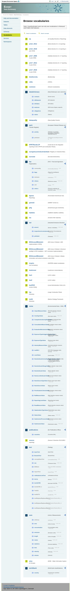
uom (30, 515)
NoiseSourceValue (39, 385)
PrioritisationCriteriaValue (41, 390)
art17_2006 (33, 56)
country (36, 572)
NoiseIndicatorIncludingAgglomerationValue (41, 359)
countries (37, 434)
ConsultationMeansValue (41, 324)
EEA (11, 1)
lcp (30, 292)
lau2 (30, 280)
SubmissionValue (39, 424)
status (36, 114)
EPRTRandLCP (34, 145)
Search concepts (45, 33)
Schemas (6, 31)
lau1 (30, 275)
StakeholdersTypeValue (41, 410)
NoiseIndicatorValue (40, 371)
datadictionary (34, 92)
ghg (30, 208)
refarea (36, 181)
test (30, 447)
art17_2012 (33, 63)
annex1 (36, 227)
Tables (5, 25)
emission (36, 532)
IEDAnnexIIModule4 (36, 256)
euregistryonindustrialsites (38, 152)
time (35, 547)
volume (36, 555)
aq (30, 39)
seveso (31, 440)
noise (31, 306)
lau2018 (32, 285)
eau (35, 463)
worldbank (33, 568)
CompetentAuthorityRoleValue (41, 319)
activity (36, 132)
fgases (31, 195)
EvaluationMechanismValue (41, 329)
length (36, 536)
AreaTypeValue (38, 316)
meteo (36, 540)
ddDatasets (37, 100)
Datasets (6, 21)
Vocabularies (8, 35)
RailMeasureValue (39, 395)
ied (30, 222)
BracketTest (37, 455)
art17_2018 (33, 70)
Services (6, 38)
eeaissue (36, 107)
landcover (32, 270)
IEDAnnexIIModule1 (36, 242)
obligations (37, 111)
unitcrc (36, 188)
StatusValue (37, 415)
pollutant (36, 236)
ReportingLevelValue (40, 400)
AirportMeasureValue (40, 311)
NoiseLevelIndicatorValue (41, 376)
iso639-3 (36, 350)
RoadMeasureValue (39, 405)
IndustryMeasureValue (40, 345)
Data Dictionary (17, 14)
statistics (36, 544)
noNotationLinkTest (40, 475)
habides (32, 213)
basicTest (37, 452)
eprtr (30, 125)
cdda (31, 82)
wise (30, 561)
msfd (31, 299)
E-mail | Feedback (9, 585)
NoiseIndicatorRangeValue (41, 366)
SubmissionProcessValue (41, 419)
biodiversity (33, 77)
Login (52, 1)
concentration (38, 527)
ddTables (36, 103)
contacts (36, 96)
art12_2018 (33, 49)
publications (33, 430)
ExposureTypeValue (40, 340)
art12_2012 (33, 44)
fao (30, 161)
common (32, 87)
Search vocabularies (31, 33)
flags (35, 172)
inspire (31, 263)
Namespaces (7, 41)
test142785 (37, 483)
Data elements (8, 28)
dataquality (33, 120)
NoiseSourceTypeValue (41, 380)
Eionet (11, 14)
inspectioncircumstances (41, 231)
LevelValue (37, 355)
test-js (36, 479)
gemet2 (31, 203)
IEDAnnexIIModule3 (36, 249)
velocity (36, 551)
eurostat (32, 156)
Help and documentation (11, 18)
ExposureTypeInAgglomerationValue (41, 334)
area (35, 523)
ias (30, 217)
